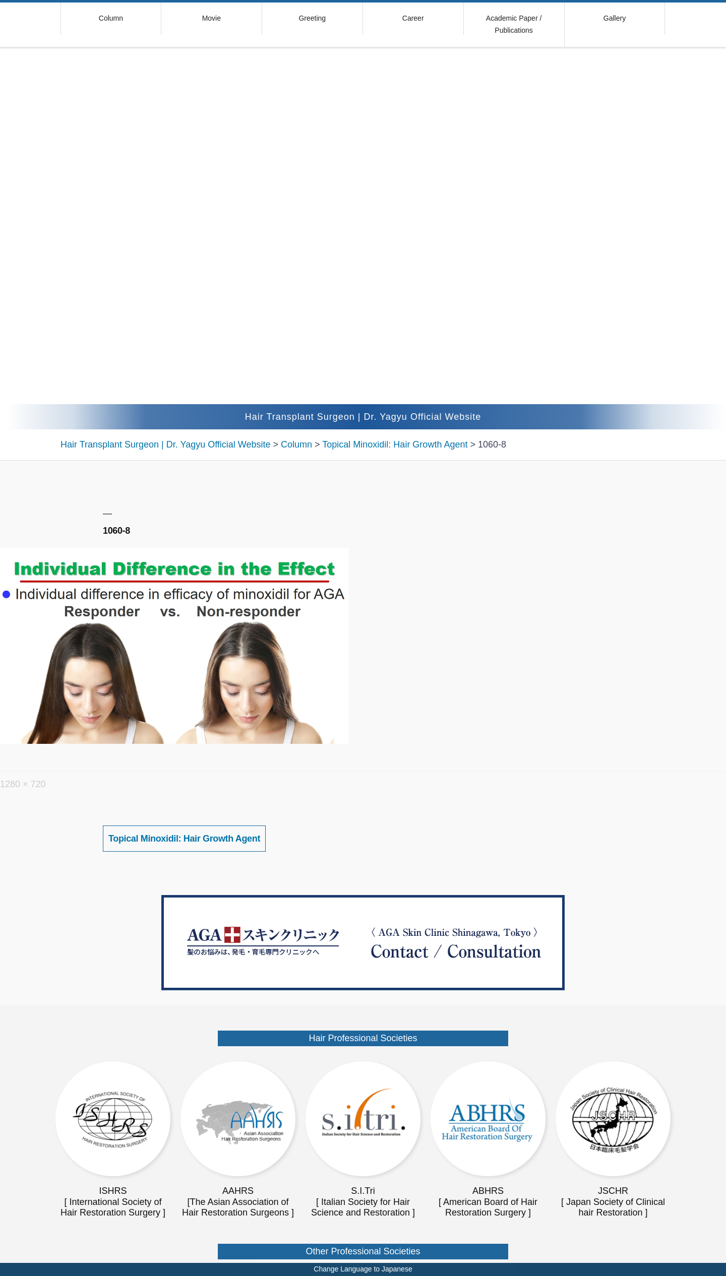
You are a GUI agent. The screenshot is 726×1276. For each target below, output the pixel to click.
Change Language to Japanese (363, 1269)
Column (111, 18)
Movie (211, 18)
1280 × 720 (23, 784)
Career (413, 18)
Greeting (312, 18)
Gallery (614, 18)
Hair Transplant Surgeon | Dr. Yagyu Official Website (363, 417)
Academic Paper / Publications (514, 24)
